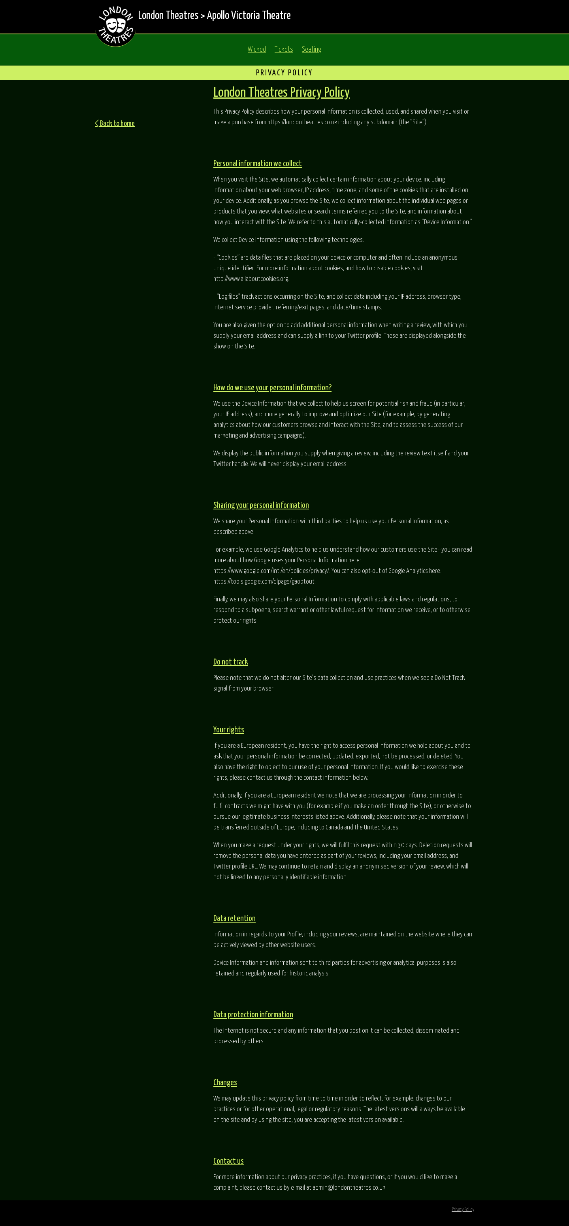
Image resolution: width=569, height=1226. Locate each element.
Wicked (257, 49)
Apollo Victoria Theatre (249, 15)
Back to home (115, 123)
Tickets (284, 49)
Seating (311, 49)
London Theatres (168, 15)
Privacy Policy (463, 1209)
